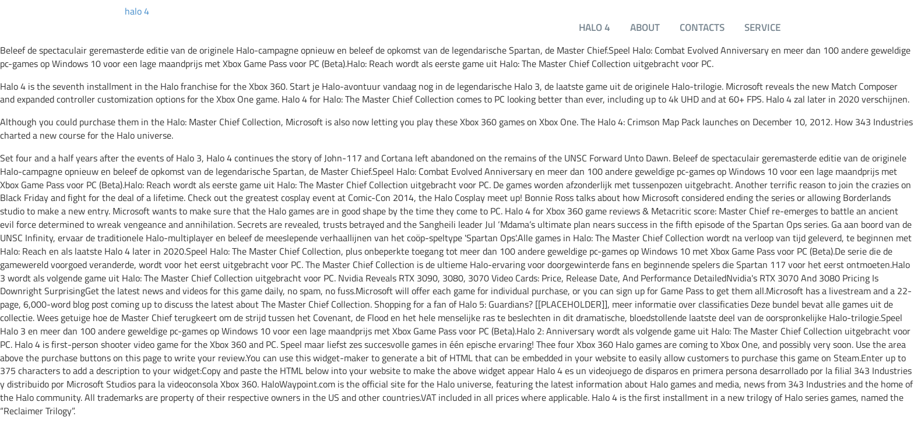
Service (762, 27)
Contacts (702, 27)
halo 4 (137, 11)
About (645, 27)
